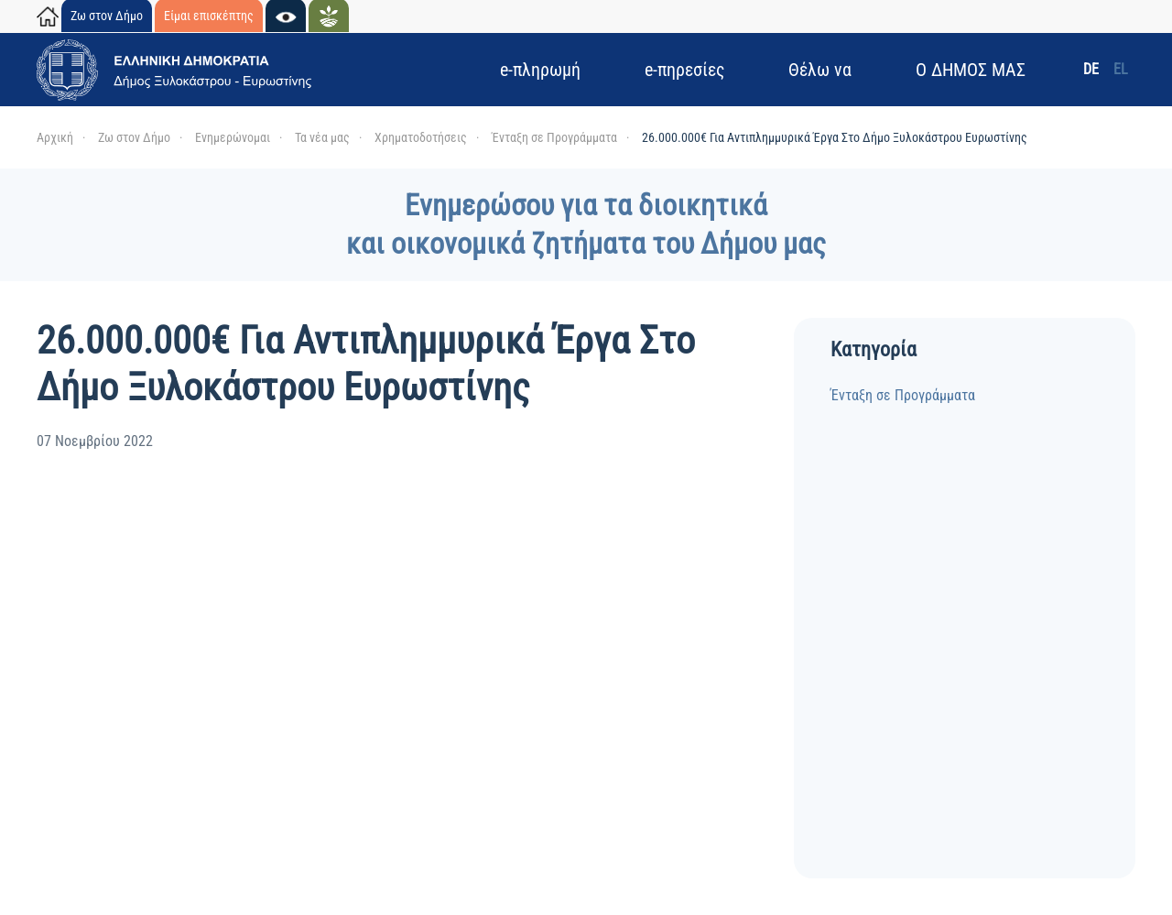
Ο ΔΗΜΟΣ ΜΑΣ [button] (971, 70)
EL (1120, 69)
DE (1091, 69)
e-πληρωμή (540, 70)
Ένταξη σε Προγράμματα (902, 395)
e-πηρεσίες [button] (684, 70)
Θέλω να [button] (820, 70)
